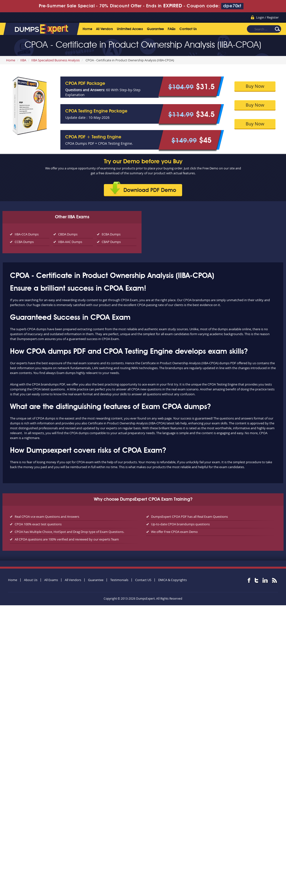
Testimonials (119, 580)
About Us (30, 580)
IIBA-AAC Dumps (70, 242)
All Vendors (104, 29)
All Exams (51, 580)
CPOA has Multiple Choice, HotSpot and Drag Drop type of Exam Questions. (69, 531)
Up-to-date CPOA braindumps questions (180, 524)
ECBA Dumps (111, 234)
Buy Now (255, 86)
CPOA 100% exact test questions (38, 524)
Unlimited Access (130, 29)
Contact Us (188, 29)
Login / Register (267, 17)
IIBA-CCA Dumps (27, 234)
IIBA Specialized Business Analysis (55, 60)
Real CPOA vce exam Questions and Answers (47, 516)
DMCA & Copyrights (172, 580)
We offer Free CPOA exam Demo (174, 531)
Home (87, 29)
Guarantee (155, 29)
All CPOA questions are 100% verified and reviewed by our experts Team (67, 539)
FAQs (172, 29)
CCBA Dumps (24, 242)
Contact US (143, 580)
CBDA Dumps (67, 234)
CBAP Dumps (111, 242)
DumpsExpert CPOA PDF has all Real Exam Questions (189, 516)
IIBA (23, 60)
